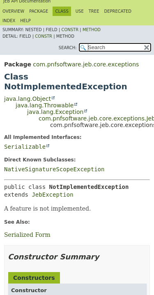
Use (80, 11)
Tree (94, 11)
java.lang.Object (27, 98)
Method (92, 29)
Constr (69, 29)
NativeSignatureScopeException (54, 169)
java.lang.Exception (55, 112)
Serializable (25, 146)
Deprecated (117, 11)
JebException (52, 194)
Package (38, 11)
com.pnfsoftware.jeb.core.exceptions (86, 64)
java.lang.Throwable (45, 105)
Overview (13, 11)
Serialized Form (27, 234)
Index (8, 20)
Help (25, 20)
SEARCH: (68, 47)
